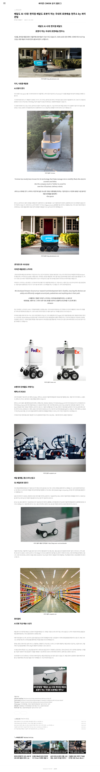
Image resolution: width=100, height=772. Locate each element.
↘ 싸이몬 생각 (17, 718)
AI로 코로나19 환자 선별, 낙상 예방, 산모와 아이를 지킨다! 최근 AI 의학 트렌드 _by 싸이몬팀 (33, 725)
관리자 (55, 768)
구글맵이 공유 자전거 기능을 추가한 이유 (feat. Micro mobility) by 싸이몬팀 (30, 727)
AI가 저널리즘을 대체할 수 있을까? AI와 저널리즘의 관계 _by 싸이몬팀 (28, 728)
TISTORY (50, 768)
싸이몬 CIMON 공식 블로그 (50, 3)
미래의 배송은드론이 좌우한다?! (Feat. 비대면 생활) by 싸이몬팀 (27, 723)
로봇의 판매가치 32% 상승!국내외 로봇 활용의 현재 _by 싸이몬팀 (27, 721)
